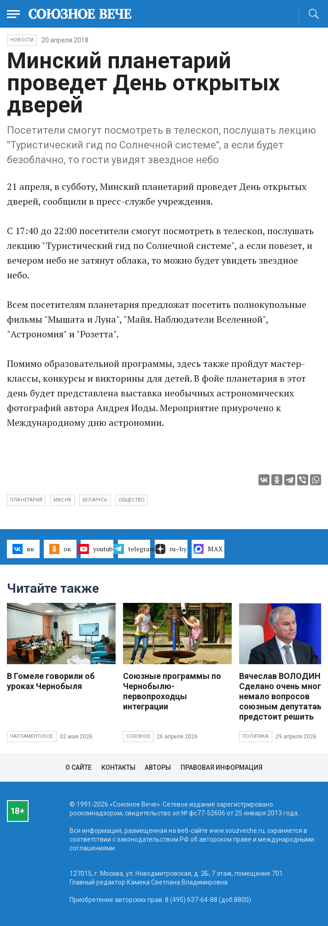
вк (23, 549)
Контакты (118, 767)
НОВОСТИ (22, 39)
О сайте (78, 767)
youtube (97, 549)
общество (131, 499)
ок (60, 549)
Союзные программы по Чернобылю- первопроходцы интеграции (172, 691)
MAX (208, 549)
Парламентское (31, 736)
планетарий (26, 499)
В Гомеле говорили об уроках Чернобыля (51, 681)
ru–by (171, 549)
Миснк (62, 499)
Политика (255, 736)
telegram (134, 549)
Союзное (138, 736)
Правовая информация (222, 767)
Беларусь (94, 499)
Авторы (158, 767)
